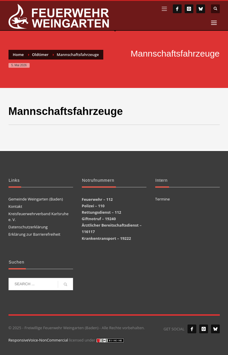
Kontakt (15, 206)
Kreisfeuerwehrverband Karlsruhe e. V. (39, 216)
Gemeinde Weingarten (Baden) (36, 199)
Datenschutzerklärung (28, 227)
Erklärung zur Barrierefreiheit (34, 234)
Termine (162, 199)
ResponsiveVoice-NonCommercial (38, 340)
